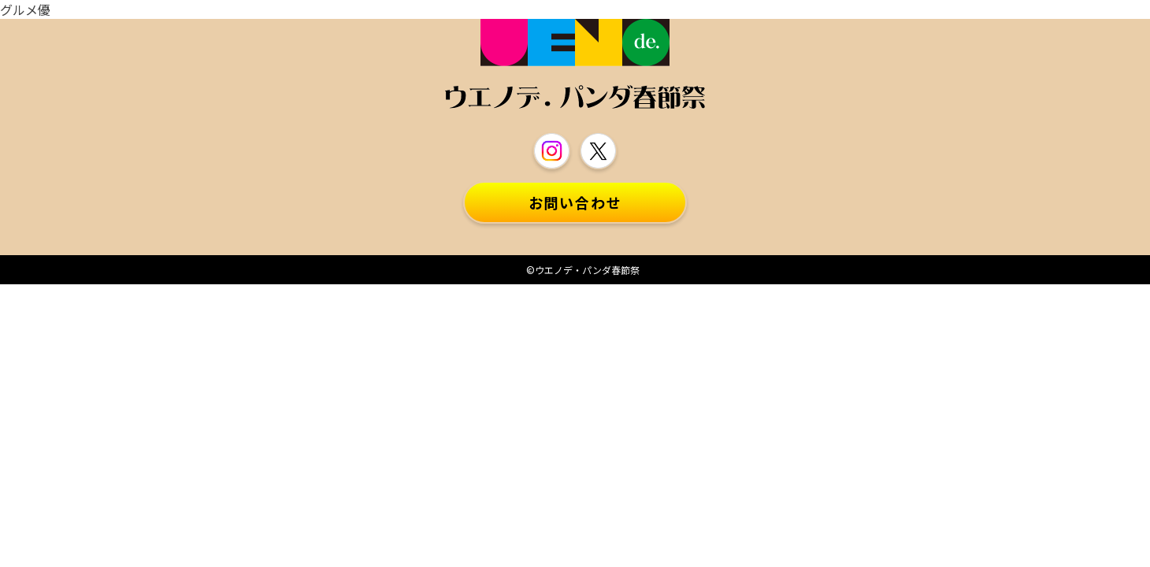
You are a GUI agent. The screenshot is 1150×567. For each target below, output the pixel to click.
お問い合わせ (575, 202)
